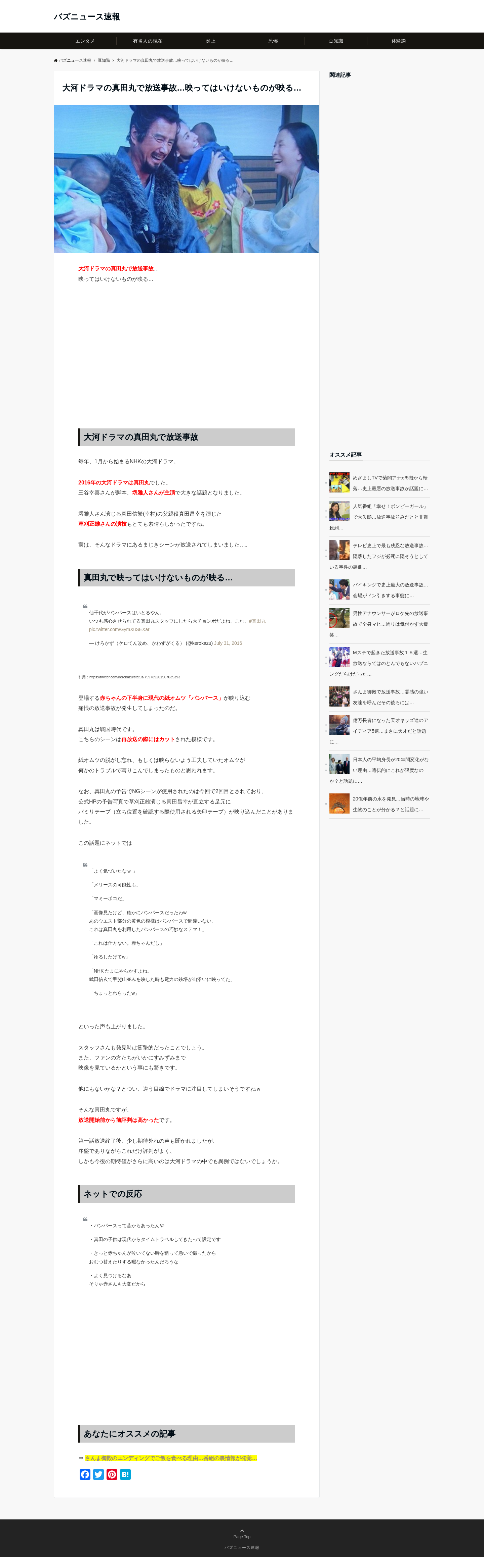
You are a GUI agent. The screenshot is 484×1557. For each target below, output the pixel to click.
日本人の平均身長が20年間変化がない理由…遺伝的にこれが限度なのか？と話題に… (379, 770)
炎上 (210, 41)
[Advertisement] (186, 363)
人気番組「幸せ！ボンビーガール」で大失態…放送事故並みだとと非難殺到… (378, 517)
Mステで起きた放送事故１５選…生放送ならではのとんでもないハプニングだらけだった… (378, 663)
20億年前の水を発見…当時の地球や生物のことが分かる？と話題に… (391, 804)
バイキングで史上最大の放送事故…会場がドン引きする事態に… (390, 590)
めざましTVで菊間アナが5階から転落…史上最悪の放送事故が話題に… (390, 483)
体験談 (399, 41)
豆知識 (336, 41)
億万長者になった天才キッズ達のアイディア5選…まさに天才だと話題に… (378, 731)
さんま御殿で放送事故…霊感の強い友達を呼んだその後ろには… (390, 697)
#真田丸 (257, 621)
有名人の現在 (147, 41)
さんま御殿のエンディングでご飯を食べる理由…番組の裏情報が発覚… (171, 1458)
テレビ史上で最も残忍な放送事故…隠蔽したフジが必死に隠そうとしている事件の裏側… (378, 556)
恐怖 (273, 41)
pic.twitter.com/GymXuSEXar (119, 629)
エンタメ (85, 41)
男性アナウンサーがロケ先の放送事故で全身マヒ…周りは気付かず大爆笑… (378, 624)
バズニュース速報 (87, 17)
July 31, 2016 (228, 643)
